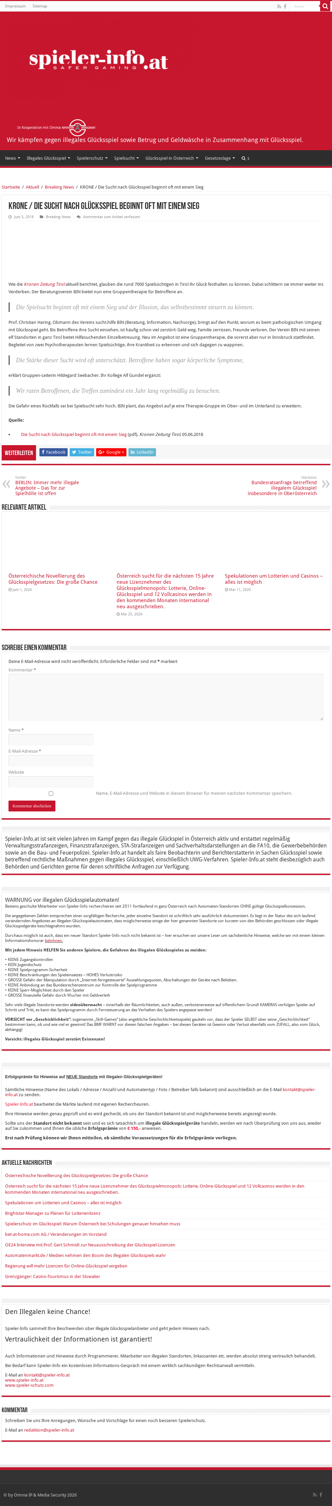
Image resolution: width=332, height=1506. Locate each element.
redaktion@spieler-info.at (49, 1430)
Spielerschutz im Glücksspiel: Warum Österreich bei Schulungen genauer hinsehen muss (92, 1223)
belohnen (53, 940)
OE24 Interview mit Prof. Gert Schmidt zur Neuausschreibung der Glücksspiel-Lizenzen (90, 1244)
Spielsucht (124, 158)
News (10, 158)
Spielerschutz (90, 158)
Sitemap (40, 6)
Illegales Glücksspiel (46, 158)
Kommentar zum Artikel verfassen (111, 217)
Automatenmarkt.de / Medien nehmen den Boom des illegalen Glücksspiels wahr (85, 1255)
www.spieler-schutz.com (29, 1385)
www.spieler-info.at (24, 1380)
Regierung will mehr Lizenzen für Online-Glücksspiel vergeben (66, 1265)
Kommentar (22, 669)
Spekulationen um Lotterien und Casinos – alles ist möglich (63, 1202)
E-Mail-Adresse (24, 751)
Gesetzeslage (218, 158)
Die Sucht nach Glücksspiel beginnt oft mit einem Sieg (74, 434)
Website (16, 772)
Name (16, 730)
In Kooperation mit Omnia (56, 127)
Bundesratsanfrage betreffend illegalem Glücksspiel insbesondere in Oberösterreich (282, 485)
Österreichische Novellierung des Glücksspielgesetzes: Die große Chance (53, 579)
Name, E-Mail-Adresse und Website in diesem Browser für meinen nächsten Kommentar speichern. (194, 793)
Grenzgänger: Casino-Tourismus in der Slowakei (52, 1276)
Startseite (11, 187)
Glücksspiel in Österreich (169, 158)
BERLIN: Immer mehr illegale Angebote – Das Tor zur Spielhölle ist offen (50, 485)
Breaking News (59, 187)
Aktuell (32, 187)
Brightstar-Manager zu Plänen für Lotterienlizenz (53, 1213)
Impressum (15, 6)
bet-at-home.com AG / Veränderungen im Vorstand (56, 1234)
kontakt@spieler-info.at (47, 1375)
